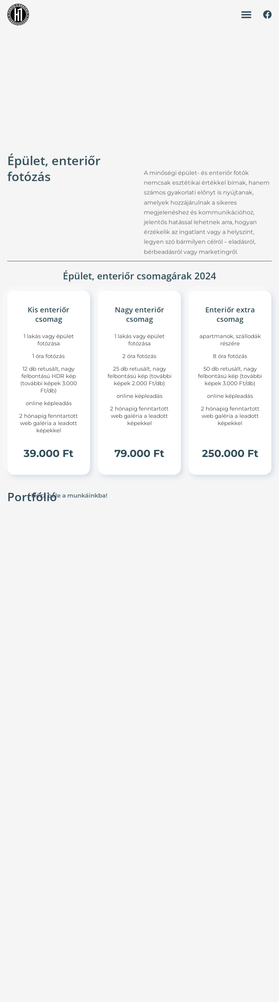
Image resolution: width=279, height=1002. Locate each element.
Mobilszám (248, 762)
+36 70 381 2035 (69, 848)
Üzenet (243, 798)
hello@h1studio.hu (72, 859)
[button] (246, 15)
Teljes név (247, 726)
